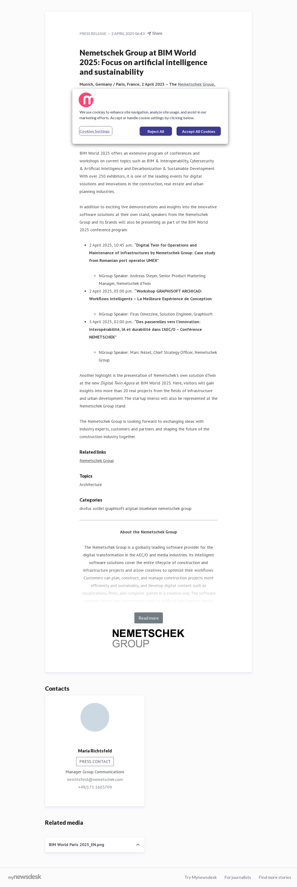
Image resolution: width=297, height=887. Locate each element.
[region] (150, 116)
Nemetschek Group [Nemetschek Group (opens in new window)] (97, 460)
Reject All (156, 131)
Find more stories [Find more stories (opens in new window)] (275, 877)
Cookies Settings (95, 131)
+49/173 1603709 (95, 787)
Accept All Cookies (198, 131)
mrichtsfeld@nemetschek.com (95, 779)
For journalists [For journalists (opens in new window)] (237, 877)
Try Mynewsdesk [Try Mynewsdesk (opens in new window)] (200, 877)
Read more (148, 618)
